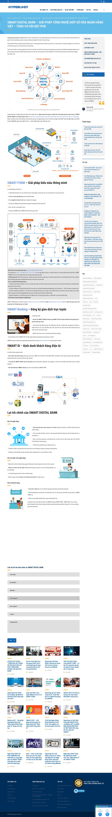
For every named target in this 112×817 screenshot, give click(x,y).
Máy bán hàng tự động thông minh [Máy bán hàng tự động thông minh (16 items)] (90, 325)
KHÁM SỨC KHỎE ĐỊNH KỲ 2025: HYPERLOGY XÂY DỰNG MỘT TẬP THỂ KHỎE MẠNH (92, 196)
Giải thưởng (10, 801)
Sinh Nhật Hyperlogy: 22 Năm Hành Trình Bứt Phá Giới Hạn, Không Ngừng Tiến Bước (93, 178)
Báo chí (59, 795)
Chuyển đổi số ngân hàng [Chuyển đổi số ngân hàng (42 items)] (88, 288)
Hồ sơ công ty (89, 74)
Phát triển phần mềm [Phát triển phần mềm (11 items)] (87, 339)
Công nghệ (60, 791)
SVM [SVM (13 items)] (91, 349)
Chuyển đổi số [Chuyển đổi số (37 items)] (99, 285)
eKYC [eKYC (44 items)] (91, 302)
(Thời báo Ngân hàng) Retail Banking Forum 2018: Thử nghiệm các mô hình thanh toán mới (52, 723)
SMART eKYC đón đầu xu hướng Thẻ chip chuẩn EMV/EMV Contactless (71, 695)
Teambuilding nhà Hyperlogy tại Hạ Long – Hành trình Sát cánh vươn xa (92, 204)
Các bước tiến (11, 788)
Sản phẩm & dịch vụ (56, 10)
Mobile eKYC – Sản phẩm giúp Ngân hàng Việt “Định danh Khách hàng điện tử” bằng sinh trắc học (15, 724)
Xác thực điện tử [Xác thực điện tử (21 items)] (86, 352)
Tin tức (88, 10)
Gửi (12, 640)
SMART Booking (17, 309)
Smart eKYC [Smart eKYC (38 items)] (85, 345)
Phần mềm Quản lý (62, 798)
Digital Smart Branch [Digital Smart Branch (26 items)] (87, 295)
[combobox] (43, 598)
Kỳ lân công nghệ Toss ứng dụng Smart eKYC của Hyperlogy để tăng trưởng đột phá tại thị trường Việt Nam (33, 665)
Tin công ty (60, 788)
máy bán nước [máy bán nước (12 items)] (86, 328)
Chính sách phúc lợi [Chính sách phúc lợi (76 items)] (87, 291)
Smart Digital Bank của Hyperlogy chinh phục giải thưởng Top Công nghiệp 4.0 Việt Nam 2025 (93, 249)
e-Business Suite (89, 47)
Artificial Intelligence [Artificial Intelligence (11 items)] (87, 278)
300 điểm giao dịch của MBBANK (36, 302)
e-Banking (76, 116)
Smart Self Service (68, 116)
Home (8, 18)
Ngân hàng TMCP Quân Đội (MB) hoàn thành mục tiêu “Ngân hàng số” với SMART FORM (71, 756)
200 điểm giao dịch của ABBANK (57, 302)
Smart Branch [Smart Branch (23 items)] (97, 339)
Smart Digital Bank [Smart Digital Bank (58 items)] (87, 342)
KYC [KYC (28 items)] (94, 315)
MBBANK (42, 340)
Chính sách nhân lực (63, 801)
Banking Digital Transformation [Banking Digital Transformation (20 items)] (90, 281)
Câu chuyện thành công (64, 785)
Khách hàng (10, 791)
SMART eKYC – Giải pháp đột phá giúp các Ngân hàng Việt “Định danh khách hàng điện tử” (33, 724)
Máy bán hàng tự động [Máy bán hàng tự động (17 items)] (96, 318)
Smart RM (53, 116)
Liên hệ (95, 10)
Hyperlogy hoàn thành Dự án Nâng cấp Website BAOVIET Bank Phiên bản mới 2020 (15, 695)
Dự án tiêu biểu (69, 10)
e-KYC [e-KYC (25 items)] (96, 298)
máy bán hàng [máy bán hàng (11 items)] (86, 318)
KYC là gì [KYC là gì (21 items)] (98, 315)
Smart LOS (59, 116)
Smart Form (32, 116)
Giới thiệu (10, 785)
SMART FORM (16, 183)
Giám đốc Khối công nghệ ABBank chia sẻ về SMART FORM (34, 695)
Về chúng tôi (44, 10)
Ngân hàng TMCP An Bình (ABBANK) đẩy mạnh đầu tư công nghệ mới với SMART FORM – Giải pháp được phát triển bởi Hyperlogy (15, 758)
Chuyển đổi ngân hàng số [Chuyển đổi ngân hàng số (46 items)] (88, 285)
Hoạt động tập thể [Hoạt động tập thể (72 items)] (87, 315)
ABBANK (48, 340)
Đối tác (9, 795)
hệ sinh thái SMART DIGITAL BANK (34, 270)
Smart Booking (39, 116)
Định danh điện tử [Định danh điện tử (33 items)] (96, 352)
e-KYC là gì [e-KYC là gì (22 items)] (85, 302)
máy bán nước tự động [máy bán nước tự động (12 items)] (96, 328)
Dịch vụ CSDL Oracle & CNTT (92, 67)
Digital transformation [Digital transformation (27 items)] (88, 298)
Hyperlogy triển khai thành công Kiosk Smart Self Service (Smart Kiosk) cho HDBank (52, 664)
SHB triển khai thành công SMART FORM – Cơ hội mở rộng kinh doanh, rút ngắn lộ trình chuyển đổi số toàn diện (71, 665)
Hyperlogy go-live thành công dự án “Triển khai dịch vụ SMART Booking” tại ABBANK (53, 695)
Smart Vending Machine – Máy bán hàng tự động (93, 53)
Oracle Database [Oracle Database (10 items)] (91, 335)
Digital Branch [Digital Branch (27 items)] (97, 291)
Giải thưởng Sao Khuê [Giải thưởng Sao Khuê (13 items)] (88, 312)
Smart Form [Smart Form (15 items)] (85, 349)
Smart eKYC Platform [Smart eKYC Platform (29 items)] (94, 345)
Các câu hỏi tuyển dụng (64, 804)
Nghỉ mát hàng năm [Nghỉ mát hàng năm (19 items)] (87, 332)
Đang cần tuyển (61, 807)
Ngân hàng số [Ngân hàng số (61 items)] (97, 332)
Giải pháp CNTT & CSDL (90, 63)
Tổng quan (87, 38)
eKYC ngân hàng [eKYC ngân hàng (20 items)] (86, 305)
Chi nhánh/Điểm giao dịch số (92, 58)
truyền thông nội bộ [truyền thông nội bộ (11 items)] (98, 349)
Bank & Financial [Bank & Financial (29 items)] (97, 278)
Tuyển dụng (79, 10)
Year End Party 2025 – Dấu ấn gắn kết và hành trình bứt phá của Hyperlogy (93, 169)
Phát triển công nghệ (90, 43)
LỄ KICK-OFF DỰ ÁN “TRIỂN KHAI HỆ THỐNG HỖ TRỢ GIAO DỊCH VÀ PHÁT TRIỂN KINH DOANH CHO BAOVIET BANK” (15, 666)
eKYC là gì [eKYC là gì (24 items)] (96, 302)
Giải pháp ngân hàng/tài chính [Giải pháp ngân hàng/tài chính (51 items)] (89, 308)
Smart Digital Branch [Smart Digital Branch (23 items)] (97, 342)
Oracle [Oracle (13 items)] (84, 335)
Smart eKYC (47, 116)
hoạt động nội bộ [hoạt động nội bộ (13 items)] (98, 312)
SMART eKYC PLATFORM (30, 272)
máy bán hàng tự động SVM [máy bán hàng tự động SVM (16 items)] (89, 322)
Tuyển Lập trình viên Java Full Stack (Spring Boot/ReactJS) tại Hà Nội (93, 152)
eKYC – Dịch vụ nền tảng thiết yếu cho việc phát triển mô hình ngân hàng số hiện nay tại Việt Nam (34, 756)
